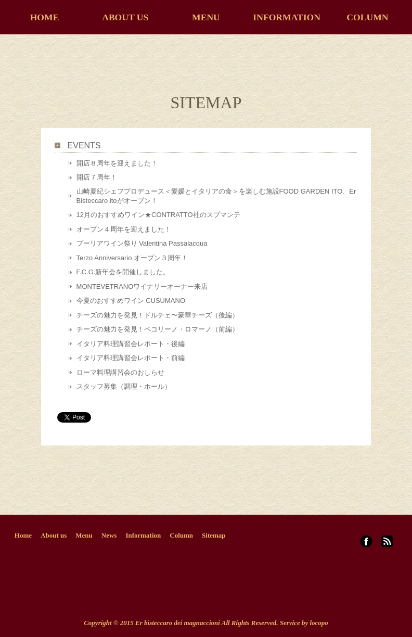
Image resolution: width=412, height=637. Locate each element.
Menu (84, 535)
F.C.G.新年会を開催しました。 (123, 272)
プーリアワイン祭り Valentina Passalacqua (142, 243)
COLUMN (367, 17)
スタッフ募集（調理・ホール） (123, 386)
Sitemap (214, 535)
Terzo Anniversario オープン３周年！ (132, 258)
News (109, 535)
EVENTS (84, 145)
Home (23, 535)
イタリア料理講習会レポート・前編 (130, 358)
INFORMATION (286, 17)
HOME (44, 17)
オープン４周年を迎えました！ (123, 229)
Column (181, 535)
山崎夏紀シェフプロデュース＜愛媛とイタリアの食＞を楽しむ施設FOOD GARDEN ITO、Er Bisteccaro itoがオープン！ (216, 196)
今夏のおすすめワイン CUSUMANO (130, 300)
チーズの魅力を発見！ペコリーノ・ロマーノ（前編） (157, 329)
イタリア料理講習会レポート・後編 (130, 344)
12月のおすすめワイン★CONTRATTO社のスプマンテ (158, 215)
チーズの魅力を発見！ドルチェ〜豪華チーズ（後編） (157, 315)
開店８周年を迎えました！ (117, 163)
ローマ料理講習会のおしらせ (120, 372)
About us (54, 535)
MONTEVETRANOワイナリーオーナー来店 (142, 286)
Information (143, 535)
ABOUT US (125, 17)
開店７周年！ (96, 177)
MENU (206, 17)
